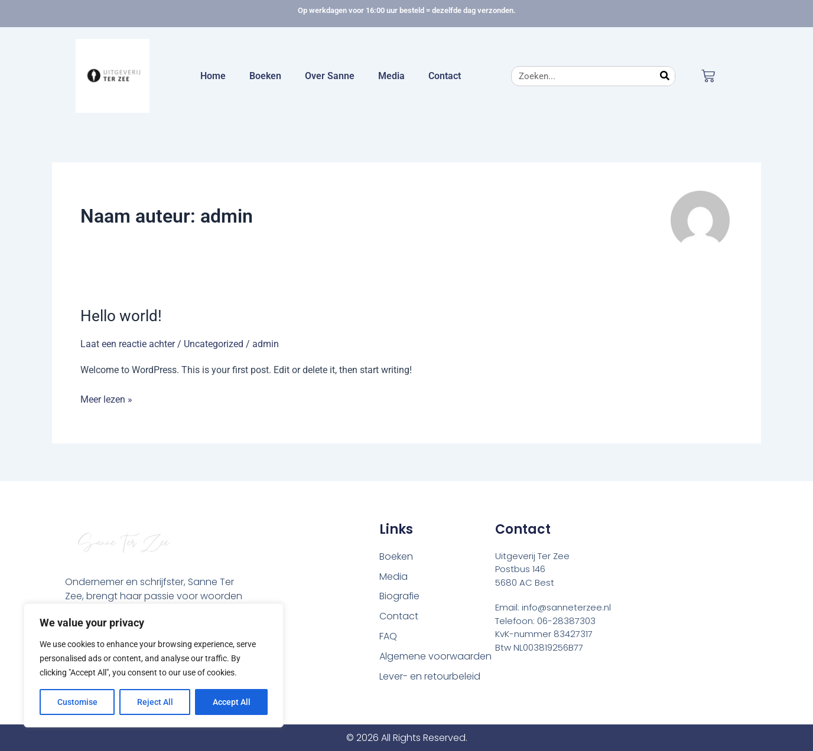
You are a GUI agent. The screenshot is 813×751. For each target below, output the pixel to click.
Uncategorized (213, 344)
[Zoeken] (665, 76)
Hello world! (121, 316)
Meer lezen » (106, 398)
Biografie (399, 596)
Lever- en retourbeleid (429, 677)
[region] (154, 665)
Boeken (265, 75)
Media (391, 75)
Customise (77, 702)
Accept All (232, 702)
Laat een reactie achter (127, 344)
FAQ (388, 637)
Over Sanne (330, 75)
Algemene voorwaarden (435, 657)
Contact (444, 75)
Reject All (155, 702)
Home (213, 75)
